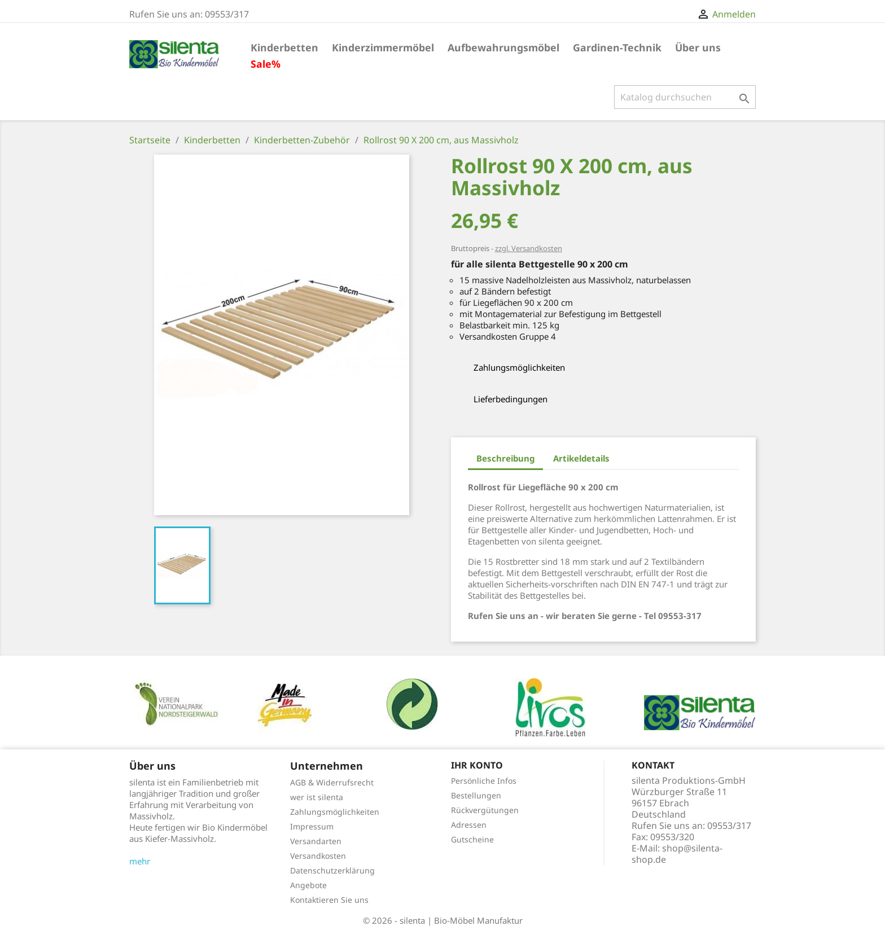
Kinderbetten (284, 47)
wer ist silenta (316, 797)
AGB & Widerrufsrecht (332, 782)
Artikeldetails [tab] (581, 458)
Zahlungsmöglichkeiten (334, 811)
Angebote (308, 885)
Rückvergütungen (485, 810)
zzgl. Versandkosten (528, 248)
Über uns (698, 47)
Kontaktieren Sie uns (329, 899)
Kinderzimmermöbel (383, 47)
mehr (139, 861)
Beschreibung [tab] (505, 458)
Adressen (469, 824)
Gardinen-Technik (617, 47)
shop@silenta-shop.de (677, 854)
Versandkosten (318, 855)
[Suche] (685, 97)
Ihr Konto (477, 765)
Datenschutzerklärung (332, 870)
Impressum (312, 826)
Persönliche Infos (483, 780)
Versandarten (315, 841)
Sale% (266, 64)
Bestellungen (476, 795)
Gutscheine (472, 839)
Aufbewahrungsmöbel (503, 47)
